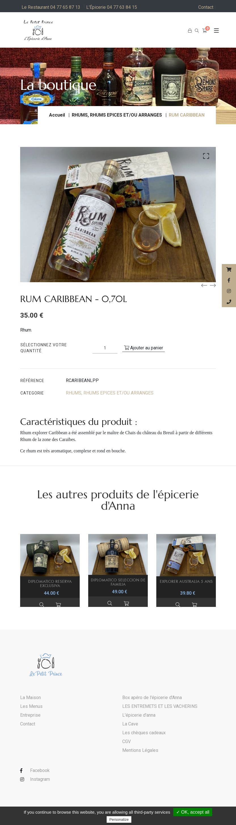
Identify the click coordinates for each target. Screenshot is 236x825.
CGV (126, 741)
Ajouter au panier (143, 348)
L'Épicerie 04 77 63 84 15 (111, 7)
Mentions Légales (140, 750)
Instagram (40, 779)
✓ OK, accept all (192, 812)
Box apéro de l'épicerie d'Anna (152, 697)
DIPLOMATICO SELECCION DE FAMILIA (118, 582)
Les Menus (31, 706)
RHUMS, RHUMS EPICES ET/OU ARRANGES (117, 115)
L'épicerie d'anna (138, 715)
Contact (207, 7)
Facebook (40, 770)
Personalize (119, 819)
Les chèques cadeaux (144, 732)
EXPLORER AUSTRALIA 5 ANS (186, 581)
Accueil (57, 115)
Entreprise (30, 715)
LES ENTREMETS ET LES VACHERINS (159, 706)
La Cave (130, 724)
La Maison (30, 697)
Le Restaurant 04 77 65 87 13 (51, 7)
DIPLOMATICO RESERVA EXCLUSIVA (50, 583)
